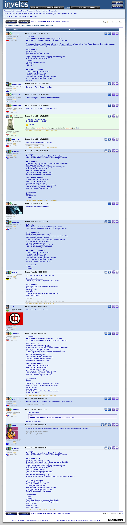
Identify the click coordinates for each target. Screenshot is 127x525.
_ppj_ (14, 203)
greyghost (15, 139)
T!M (13, 307)
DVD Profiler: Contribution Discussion (56, 22)
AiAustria (15, 115)
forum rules (42, 11)
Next (121, 22)
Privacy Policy (69, 520)
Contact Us (60, 520)
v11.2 (77, 128)
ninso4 (14, 272)
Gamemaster (16, 84)
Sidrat (14, 425)
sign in (29, 16)
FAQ (98, 520)
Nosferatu (15, 34)
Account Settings (80, 520)
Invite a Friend (91, 520)
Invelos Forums (36, 22)
